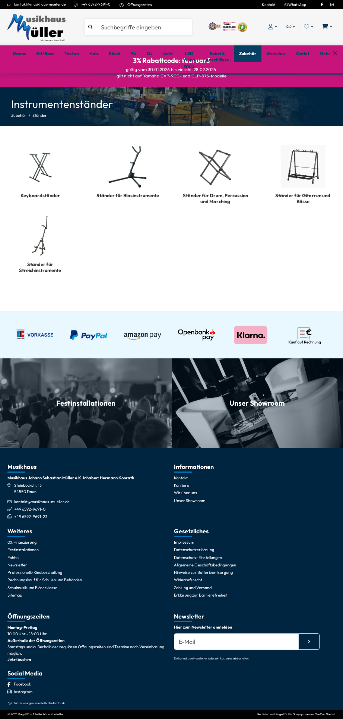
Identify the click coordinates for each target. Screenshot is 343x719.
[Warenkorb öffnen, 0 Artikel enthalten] (327, 27)
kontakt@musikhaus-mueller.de (40, 4)
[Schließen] (335, 82)
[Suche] (144, 27)
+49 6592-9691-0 (96, 4)
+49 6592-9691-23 (30, 552)
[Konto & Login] (272, 27)
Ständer (39, 140)
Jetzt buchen (19, 695)
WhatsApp (295, 4)
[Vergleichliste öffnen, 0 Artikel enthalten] (291, 27)
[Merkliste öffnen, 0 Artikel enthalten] (309, 27)
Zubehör (18, 140)
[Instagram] (331, 4)
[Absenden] (309, 678)
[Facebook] (322, 4)
